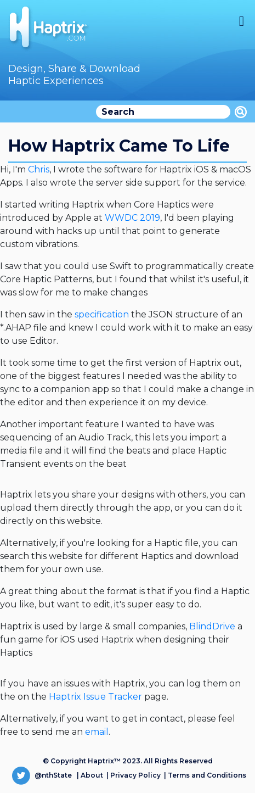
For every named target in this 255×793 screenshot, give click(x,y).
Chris (38, 169)
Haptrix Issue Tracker (95, 696)
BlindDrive (212, 626)
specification (102, 314)
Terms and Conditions (207, 775)
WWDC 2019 (132, 218)
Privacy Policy (135, 775)
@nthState (42, 775)
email (97, 732)
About (92, 775)
